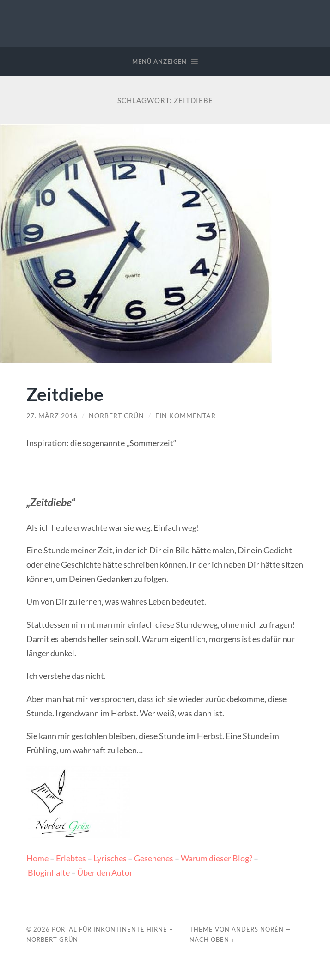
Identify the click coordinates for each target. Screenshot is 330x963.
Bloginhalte (49, 872)
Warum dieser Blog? (216, 858)
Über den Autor (105, 872)
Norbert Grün (116, 415)
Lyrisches (110, 858)
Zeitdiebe (65, 394)
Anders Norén (258, 929)
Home (37, 858)
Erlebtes (71, 858)
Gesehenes (153, 858)
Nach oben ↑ (211, 939)
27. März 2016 (52, 415)
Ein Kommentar (185, 415)
